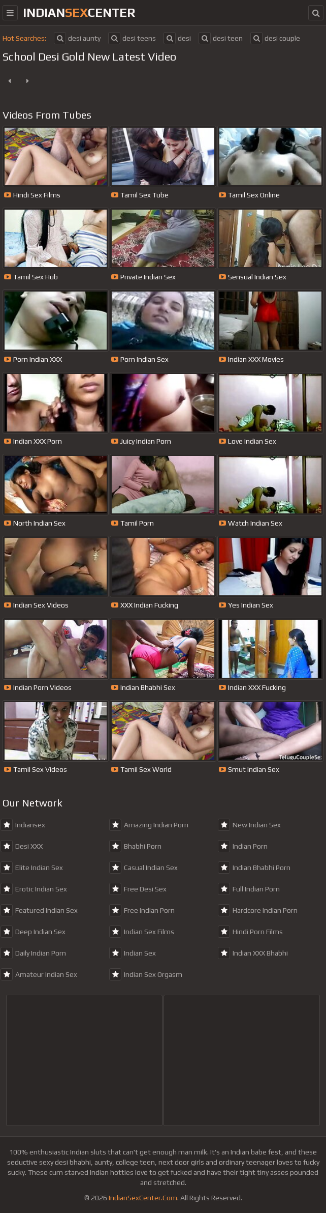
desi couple (275, 38)
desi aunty (77, 38)
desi (177, 38)
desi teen (221, 38)
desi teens (132, 38)
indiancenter (79, 12)
